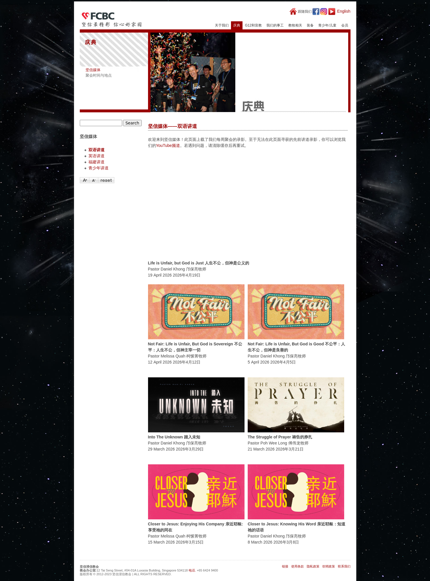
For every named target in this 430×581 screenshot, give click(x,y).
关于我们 (222, 25)
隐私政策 (313, 566)
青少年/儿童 (327, 25)
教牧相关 (295, 25)
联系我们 (344, 566)
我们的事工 (275, 25)
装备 (310, 25)
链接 (285, 566)
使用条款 (297, 566)
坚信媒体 (93, 70)
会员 (344, 25)
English (344, 11)
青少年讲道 (98, 168)
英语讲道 (96, 156)
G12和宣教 (253, 25)
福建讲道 (96, 162)
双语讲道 (96, 149)
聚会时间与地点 (99, 75)
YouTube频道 (168, 145)
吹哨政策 (328, 566)
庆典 (236, 25)
